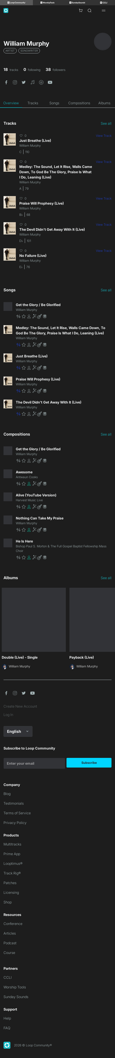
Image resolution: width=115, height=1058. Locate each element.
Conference (13, 923)
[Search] (89, 10)
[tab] (11, 103)
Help (7, 1018)
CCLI (8, 977)
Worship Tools (15, 987)
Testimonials (14, 803)
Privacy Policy (15, 822)
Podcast (10, 943)
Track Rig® (12, 873)
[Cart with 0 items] (80, 10)
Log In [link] (8, 714)
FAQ (7, 1028)
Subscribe (89, 762)
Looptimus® (13, 863)
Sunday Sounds (16, 997)
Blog (7, 793)
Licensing (11, 892)
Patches (10, 883)
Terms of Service (17, 813)
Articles (10, 933)
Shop (8, 902)
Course (9, 952)
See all (106, 123)
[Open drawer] (103, 10)
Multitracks (12, 844)
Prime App (12, 854)
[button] (6, 82)
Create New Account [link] (20, 706)
